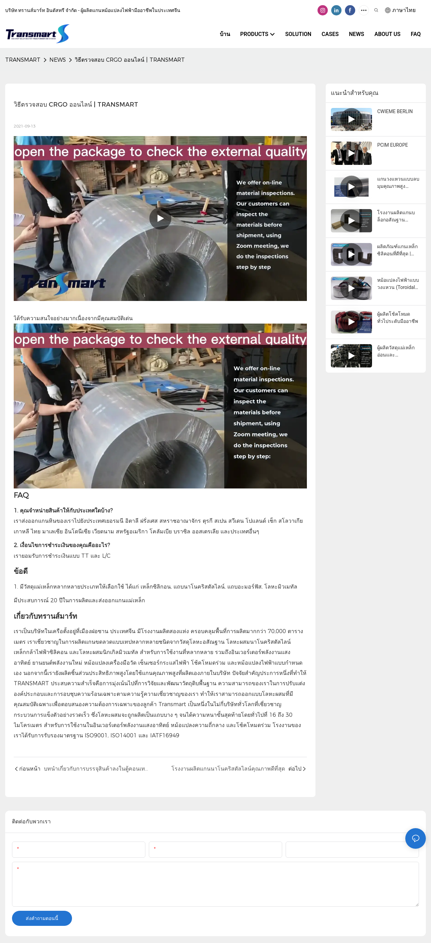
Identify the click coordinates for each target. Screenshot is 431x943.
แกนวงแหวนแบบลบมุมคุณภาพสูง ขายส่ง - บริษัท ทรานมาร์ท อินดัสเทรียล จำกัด (398, 183)
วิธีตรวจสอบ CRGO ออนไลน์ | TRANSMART (130, 60)
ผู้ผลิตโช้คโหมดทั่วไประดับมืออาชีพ (397, 317)
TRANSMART (22, 60)
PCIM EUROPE (392, 145)
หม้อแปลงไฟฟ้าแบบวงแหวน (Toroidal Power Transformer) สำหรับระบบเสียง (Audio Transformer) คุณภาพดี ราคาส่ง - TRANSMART (398, 284)
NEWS (57, 60)
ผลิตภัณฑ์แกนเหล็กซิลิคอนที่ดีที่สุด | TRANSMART (397, 250)
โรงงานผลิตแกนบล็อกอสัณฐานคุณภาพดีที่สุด (396, 216)
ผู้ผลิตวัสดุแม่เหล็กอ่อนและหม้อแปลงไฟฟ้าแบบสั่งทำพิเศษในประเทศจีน (398, 352)
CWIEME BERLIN (395, 111)
